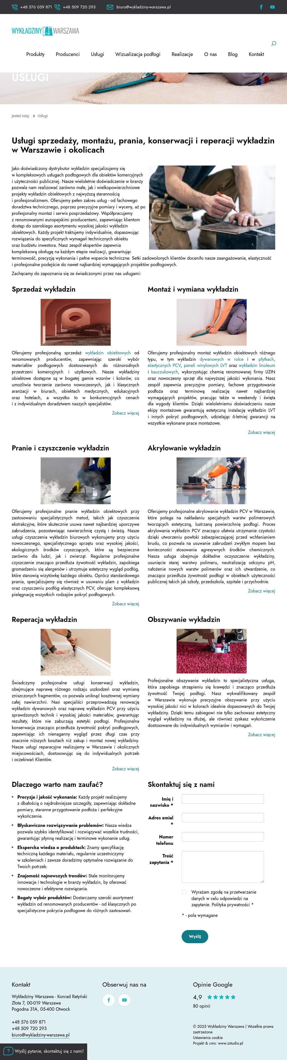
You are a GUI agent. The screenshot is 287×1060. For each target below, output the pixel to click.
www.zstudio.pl (230, 1043)
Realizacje (182, 54)
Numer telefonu (164, 840)
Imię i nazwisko (161, 802)
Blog (233, 54)
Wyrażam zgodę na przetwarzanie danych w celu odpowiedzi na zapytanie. (223, 898)
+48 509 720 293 (29, 1028)
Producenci (68, 54)
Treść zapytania (161, 859)
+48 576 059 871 (29, 1022)
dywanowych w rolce (222, 359)
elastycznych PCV (164, 365)
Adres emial (160, 821)
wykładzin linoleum (257, 365)
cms (212, 1043)
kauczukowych (164, 372)
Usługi (97, 54)
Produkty (35, 54)
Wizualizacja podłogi (138, 54)
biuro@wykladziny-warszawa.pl (41, 1035)
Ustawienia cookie (208, 1037)
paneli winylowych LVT (205, 365)
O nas (210, 54)
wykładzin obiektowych (108, 353)
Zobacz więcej (125, 413)
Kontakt (256, 54)
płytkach (266, 359)
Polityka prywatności (231, 904)
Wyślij (195, 936)
